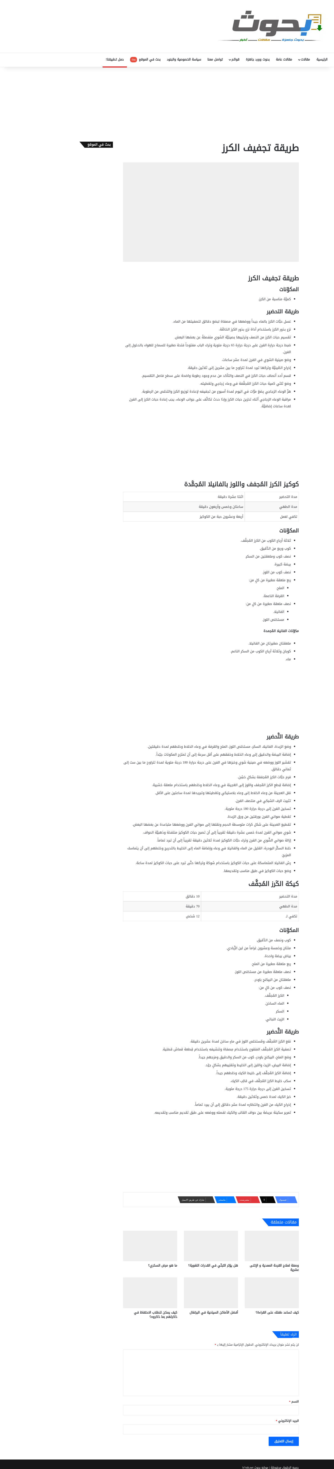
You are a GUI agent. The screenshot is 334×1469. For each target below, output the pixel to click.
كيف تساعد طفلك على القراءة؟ (277, 1313)
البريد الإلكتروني (287, 1421)
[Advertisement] (167, 103)
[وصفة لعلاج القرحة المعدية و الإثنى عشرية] (272, 1246)
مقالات (305, 59)
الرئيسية (321, 59)
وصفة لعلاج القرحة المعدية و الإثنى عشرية (274, 1268)
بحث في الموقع (145, 59)
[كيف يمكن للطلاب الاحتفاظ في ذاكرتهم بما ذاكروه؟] (150, 1292)
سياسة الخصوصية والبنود (184, 59)
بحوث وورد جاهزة (258, 59)
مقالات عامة (284, 59)
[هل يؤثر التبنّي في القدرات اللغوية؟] (211, 1246)
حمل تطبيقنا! (115, 59)
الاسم (294, 1401)
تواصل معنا (215, 59)
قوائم (235, 59)
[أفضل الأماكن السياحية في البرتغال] (211, 1292)
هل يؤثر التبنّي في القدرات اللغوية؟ (213, 1266)
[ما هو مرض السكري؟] (150, 1246)
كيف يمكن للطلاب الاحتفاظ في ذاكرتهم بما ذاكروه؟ (155, 1315)
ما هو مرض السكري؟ (162, 1266)
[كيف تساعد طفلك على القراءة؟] (272, 1292)
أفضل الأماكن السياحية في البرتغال (214, 1313)
